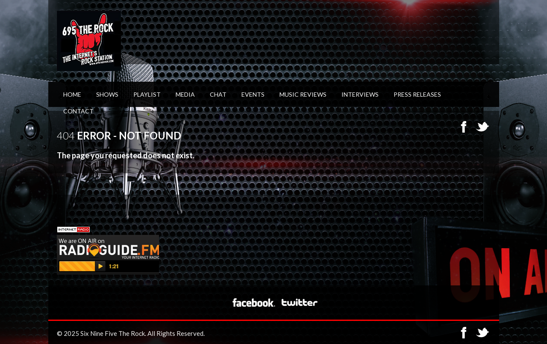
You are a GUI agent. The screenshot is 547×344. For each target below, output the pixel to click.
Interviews (360, 94)
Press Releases (417, 94)
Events (253, 94)
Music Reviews (302, 94)
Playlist (147, 94)
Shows (107, 94)
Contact (78, 111)
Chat (218, 94)
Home (72, 94)
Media (185, 94)
